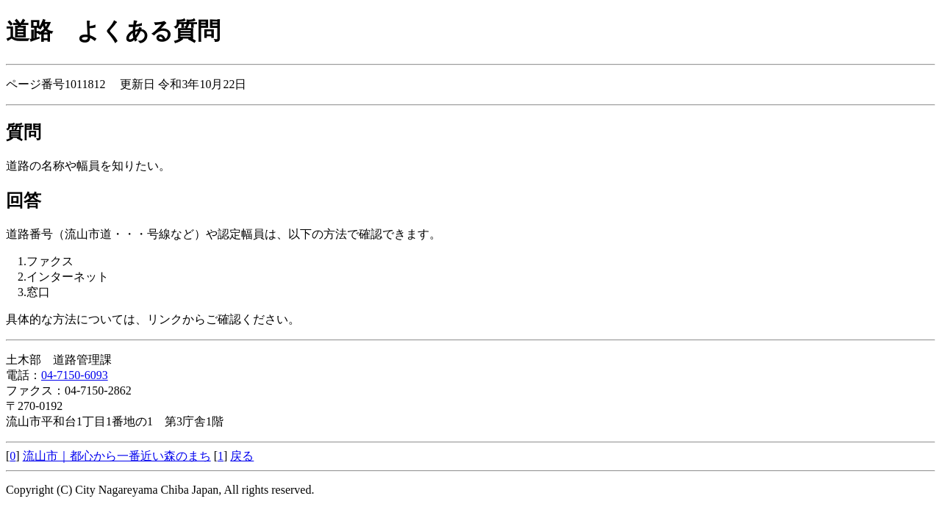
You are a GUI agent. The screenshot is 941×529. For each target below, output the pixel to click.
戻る (242, 456)
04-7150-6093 (74, 375)
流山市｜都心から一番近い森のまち (117, 456)
